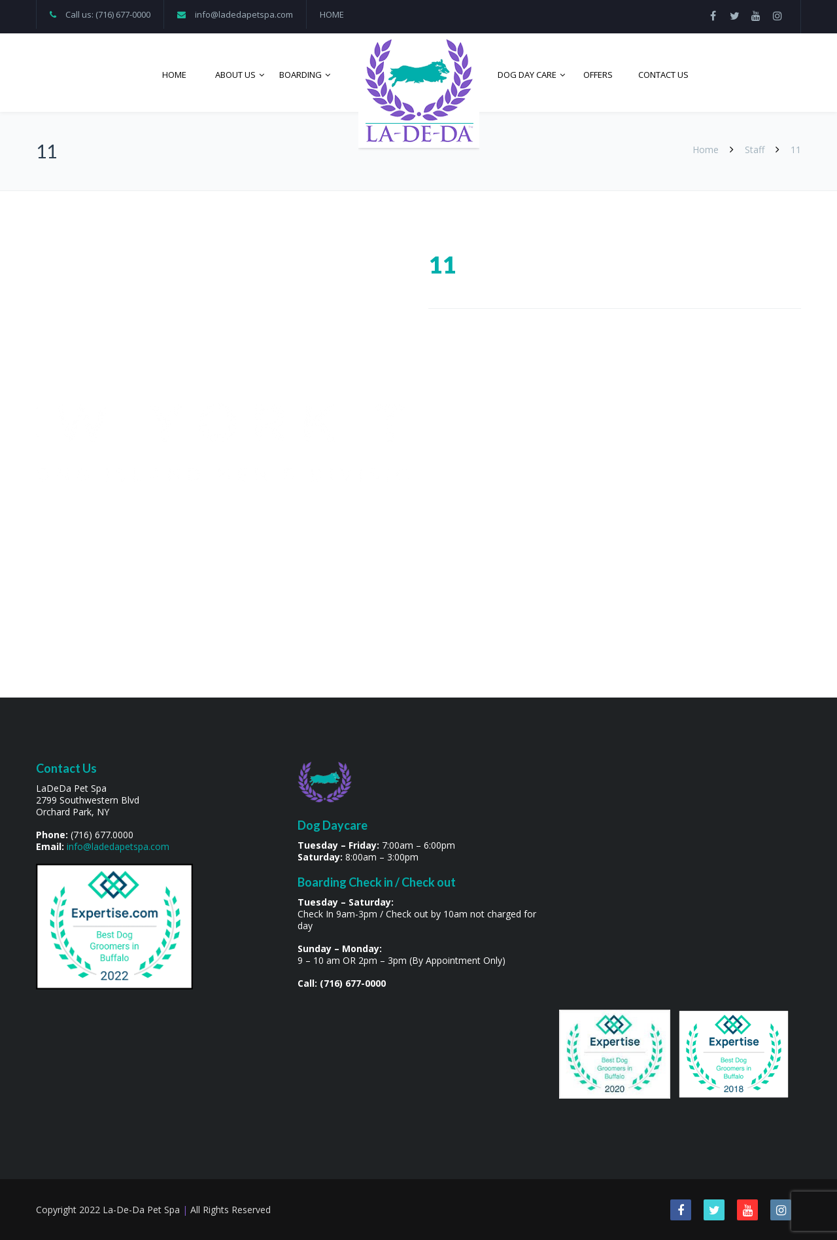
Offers (598, 74)
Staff (754, 149)
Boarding (300, 74)
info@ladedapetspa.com (244, 14)
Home (174, 74)
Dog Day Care (527, 74)
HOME (332, 14)
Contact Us (663, 74)
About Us (235, 74)
